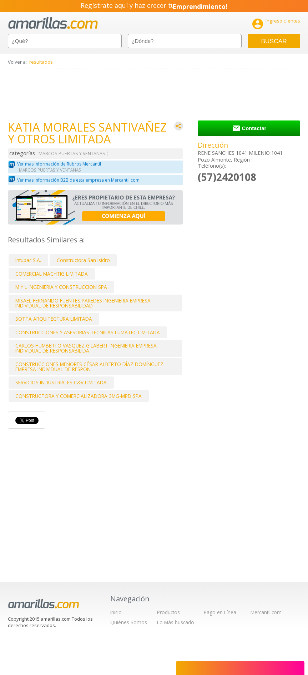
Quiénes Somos (128, 622)
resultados (41, 62)
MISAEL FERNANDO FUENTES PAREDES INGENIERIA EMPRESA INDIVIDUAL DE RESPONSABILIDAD (83, 303)
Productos (168, 612)
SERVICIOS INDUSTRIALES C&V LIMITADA (61, 382)
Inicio (116, 612)
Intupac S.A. (28, 260)
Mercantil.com (266, 612)
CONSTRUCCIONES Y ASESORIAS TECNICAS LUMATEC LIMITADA (87, 332)
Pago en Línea (220, 612)
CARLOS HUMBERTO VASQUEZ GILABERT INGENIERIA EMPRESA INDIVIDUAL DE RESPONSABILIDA (86, 348)
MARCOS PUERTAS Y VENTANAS (72, 154)
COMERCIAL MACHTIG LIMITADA (51, 273)
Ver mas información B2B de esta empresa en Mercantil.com (78, 180)
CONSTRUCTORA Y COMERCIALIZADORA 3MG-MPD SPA (78, 396)
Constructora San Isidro (83, 260)
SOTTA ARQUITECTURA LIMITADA (53, 318)
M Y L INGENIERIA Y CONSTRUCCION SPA (61, 287)
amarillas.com (53, 23)
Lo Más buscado (175, 622)
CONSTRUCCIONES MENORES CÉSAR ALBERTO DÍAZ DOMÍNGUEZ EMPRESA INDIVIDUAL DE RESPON (89, 367)
